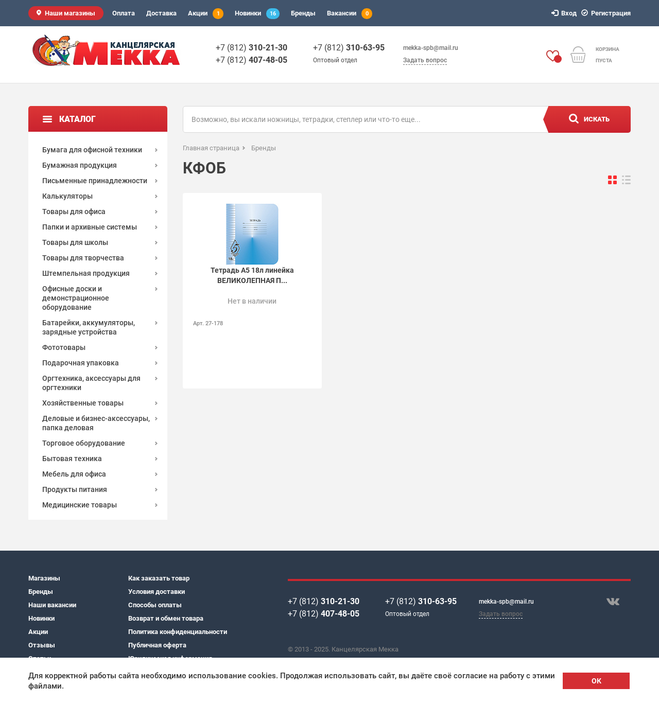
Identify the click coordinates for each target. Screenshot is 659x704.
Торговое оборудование (83, 443)
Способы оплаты (155, 605)
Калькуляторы (67, 196)
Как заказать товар (158, 578)
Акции (205, 13)
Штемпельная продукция (86, 273)
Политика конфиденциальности (177, 632)
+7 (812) (251, 47)
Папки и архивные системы (89, 227)
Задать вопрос (425, 60)
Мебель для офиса (74, 474)
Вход (565, 13)
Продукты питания (74, 489)
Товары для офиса (74, 211)
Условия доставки (156, 591)
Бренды (303, 13)
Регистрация (607, 13)
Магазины (44, 578)
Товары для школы (75, 242)
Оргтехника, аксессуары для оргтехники (91, 383)
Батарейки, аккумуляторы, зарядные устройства (88, 327)
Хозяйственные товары (83, 403)
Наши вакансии (52, 605)
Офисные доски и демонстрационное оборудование (75, 298)
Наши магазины (70, 13)
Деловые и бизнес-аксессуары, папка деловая (96, 423)
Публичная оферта (157, 645)
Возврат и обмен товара (165, 618)
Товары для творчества (83, 258)
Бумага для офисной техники (92, 150)
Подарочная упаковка (80, 363)
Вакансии (349, 13)
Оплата (123, 13)
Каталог (77, 119)
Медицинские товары (79, 505)
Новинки (257, 13)
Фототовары (63, 347)
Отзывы (41, 645)
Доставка (161, 13)
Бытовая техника (72, 458)
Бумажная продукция (79, 165)
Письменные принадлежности (94, 181)
